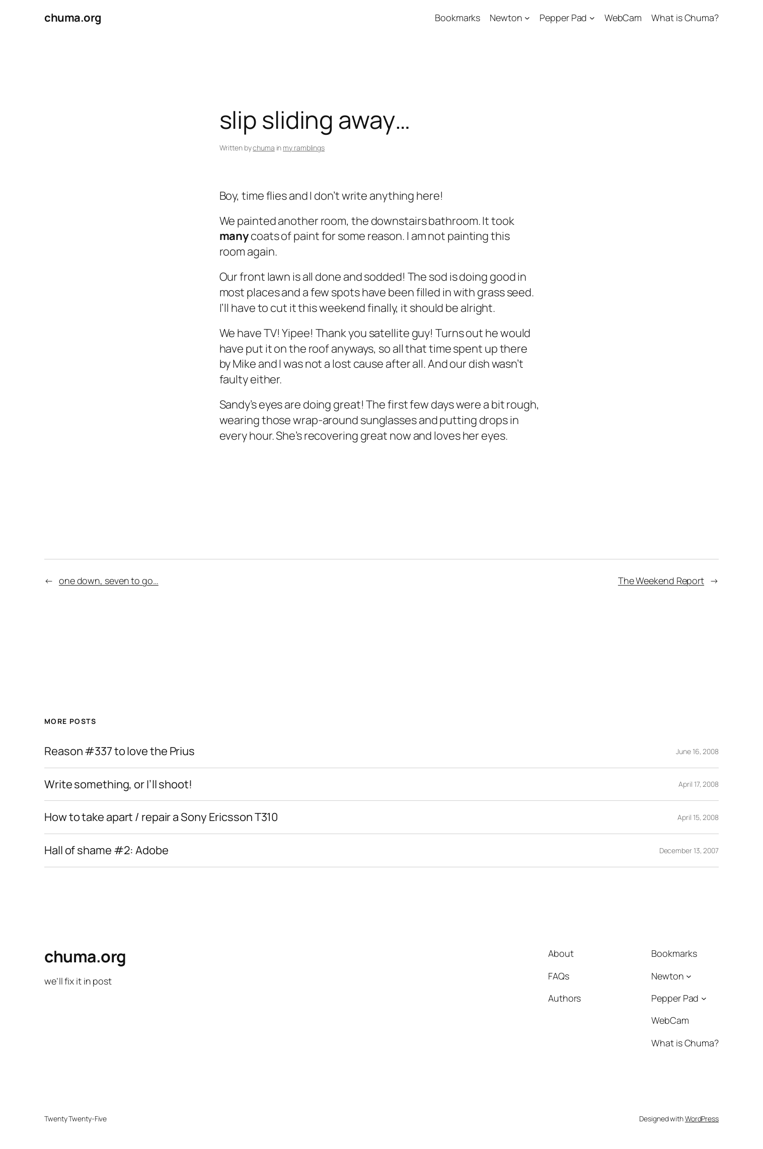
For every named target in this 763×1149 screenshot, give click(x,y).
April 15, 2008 (698, 817)
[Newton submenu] (527, 18)
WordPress (702, 1118)
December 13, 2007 (689, 850)
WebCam (623, 18)
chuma (264, 147)
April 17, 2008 (698, 784)
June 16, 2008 (697, 751)
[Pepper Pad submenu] (592, 18)
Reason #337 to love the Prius (119, 751)
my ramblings (304, 147)
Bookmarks (457, 18)
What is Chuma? (685, 18)
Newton (506, 18)
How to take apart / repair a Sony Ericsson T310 (161, 817)
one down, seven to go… (109, 580)
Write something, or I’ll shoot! (118, 784)
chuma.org (73, 17)
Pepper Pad (563, 18)
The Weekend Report (661, 580)
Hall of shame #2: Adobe (106, 850)
